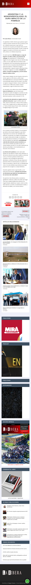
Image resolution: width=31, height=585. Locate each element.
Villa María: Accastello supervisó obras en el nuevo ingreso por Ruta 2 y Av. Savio (17, 529)
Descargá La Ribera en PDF (15, 464)
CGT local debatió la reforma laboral (12, 545)
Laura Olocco (16, 23)
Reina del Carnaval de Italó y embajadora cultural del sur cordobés (15, 556)
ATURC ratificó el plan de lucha (10, 552)
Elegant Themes (11, 583)
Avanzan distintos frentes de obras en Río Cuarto (15, 548)
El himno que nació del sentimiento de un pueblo (14, 559)
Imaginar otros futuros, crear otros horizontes (15, 506)
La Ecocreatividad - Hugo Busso (15, 498)
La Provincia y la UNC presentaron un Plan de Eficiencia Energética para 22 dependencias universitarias (17, 536)
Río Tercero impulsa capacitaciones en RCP (17, 511)
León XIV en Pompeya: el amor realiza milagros (16, 524)
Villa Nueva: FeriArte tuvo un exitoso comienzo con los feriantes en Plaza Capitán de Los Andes (15, 518)
